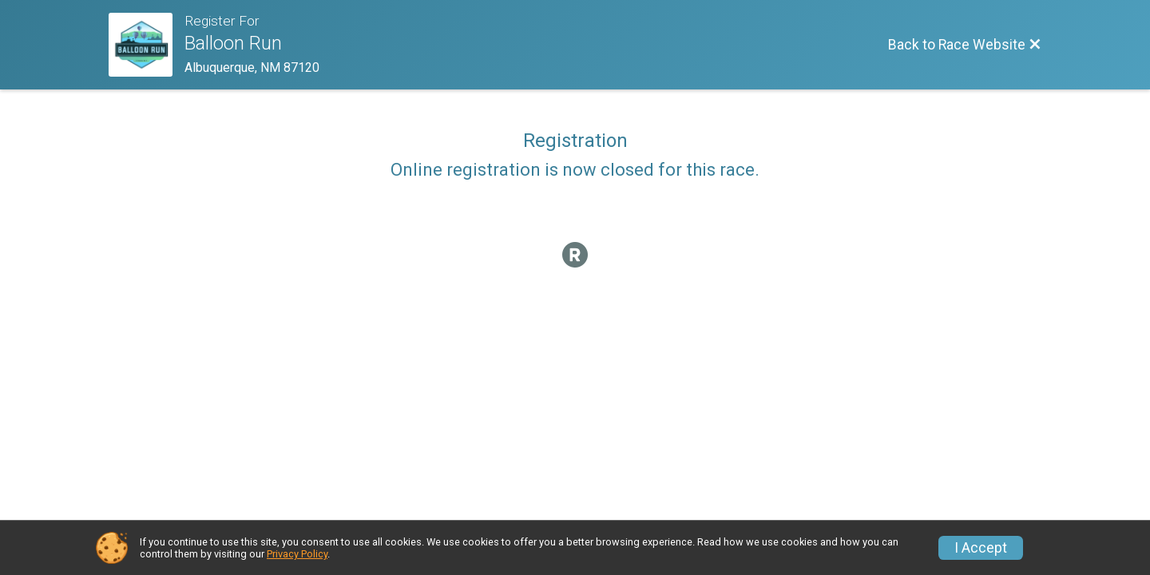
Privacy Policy (297, 554)
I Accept (980, 548)
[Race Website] (146, 45)
